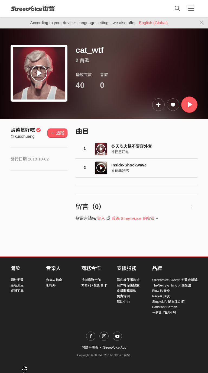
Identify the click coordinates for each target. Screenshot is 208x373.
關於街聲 (17, 280)
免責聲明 (123, 296)
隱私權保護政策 (128, 280)
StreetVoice (33, 8)
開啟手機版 (90, 347)
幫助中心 (123, 302)
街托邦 (51, 285)
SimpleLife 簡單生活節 (168, 302)
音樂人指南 (54, 280)
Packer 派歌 (161, 296)
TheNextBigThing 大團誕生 (171, 285)
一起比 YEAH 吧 (164, 312)
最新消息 (17, 285)
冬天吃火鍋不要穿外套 (131, 146)
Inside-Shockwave (129, 165)
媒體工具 (17, 291)
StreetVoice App (114, 347)
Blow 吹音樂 (161, 291)
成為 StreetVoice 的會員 (133, 218)
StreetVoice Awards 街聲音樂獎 (174, 280)
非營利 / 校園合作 (94, 285)
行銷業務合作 (91, 280)
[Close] (202, 23)
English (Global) (153, 22)
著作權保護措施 (128, 285)
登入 (101, 218)
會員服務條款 (126, 291)
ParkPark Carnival (165, 307)
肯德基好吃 (26, 130)
